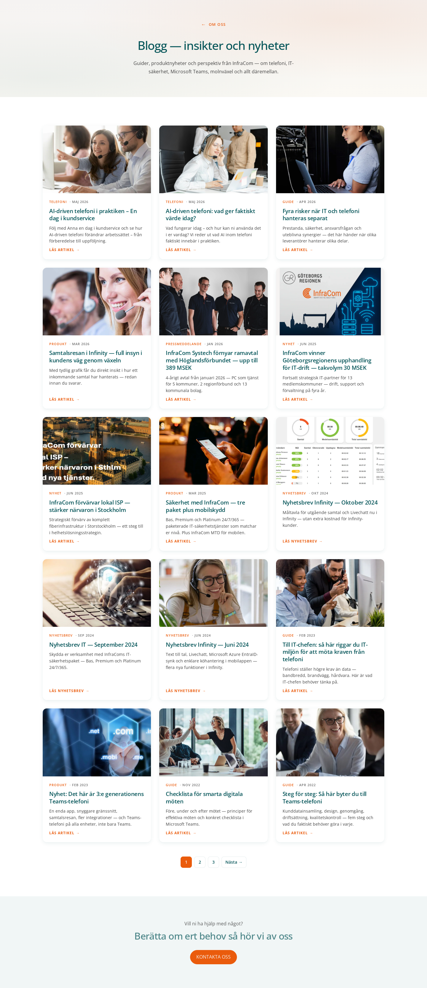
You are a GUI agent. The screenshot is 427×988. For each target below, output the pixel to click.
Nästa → (234, 862)
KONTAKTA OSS (213, 957)
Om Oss (217, 24)
